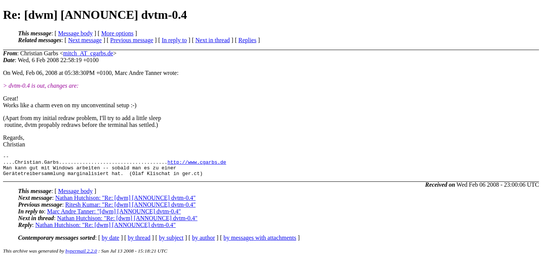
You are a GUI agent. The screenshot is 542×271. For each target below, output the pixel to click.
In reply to (174, 40)
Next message (85, 40)
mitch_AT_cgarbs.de (88, 53)
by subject (171, 242)
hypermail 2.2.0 (81, 255)
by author (203, 242)
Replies (247, 40)
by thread (139, 242)
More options (117, 33)
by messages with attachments (260, 242)
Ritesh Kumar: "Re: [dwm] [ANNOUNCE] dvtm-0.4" (130, 209)
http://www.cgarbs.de (196, 164)
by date (110, 242)
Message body (75, 33)
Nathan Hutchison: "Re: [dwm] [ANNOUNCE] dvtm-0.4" (125, 202)
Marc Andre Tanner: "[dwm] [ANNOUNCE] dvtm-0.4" (114, 216)
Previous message (131, 40)
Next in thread (212, 40)
